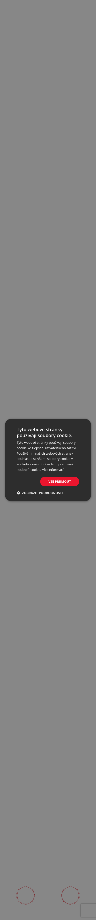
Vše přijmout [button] (60, 481)
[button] (40, 493)
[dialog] (48, 460)
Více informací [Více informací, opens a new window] (53, 469)
